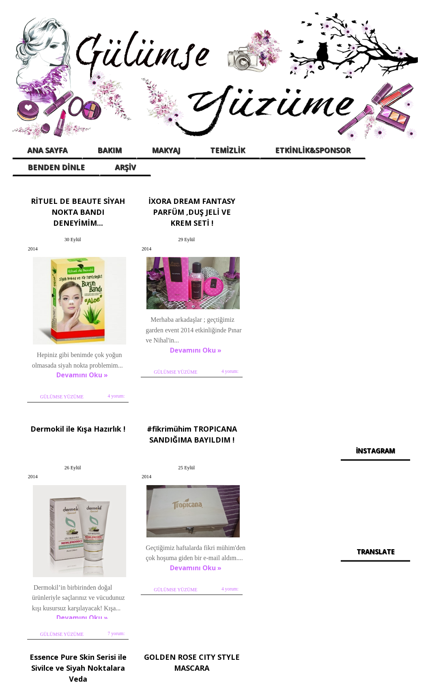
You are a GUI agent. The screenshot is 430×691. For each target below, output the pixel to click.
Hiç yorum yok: (201, 593)
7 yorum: (307, 385)
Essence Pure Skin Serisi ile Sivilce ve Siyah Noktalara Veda (172, 426)
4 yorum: (107, 375)
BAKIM (109, 150)
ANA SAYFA (47, 150)
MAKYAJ (166, 150)
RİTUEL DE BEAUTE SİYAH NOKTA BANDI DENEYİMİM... (72, 209)
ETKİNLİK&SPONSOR (312, 150)
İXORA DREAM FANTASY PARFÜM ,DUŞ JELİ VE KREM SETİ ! (172, 209)
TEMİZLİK (227, 150)
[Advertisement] (375, 312)
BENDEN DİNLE (56, 167)
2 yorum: (307, 583)
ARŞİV (125, 167)
